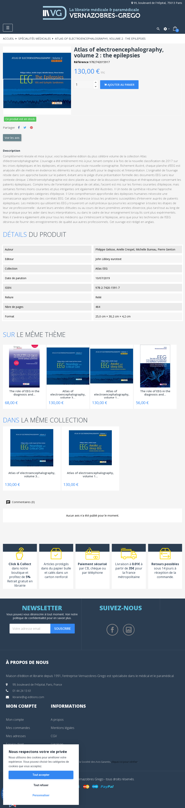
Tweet (24, 127)
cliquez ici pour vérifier (124, 761)
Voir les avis (12, 138)
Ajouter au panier (119, 84)
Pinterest (31, 127)
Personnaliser (41, 795)
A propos (57, 719)
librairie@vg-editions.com (28, 697)
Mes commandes (18, 728)
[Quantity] (83, 84)
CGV (54, 736)
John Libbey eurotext (108, 259)
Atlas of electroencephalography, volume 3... (67, 393)
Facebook (112, 630)
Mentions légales (62, 728)
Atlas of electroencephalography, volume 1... (111, 393)
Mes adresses (16, 736)
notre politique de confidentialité (45, 616)
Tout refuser (41, 785)
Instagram (129, 630)
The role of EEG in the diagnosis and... (24, 392)
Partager (19, 127)
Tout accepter (41, 774)
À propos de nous (27, 662)
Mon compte (15, 719)
